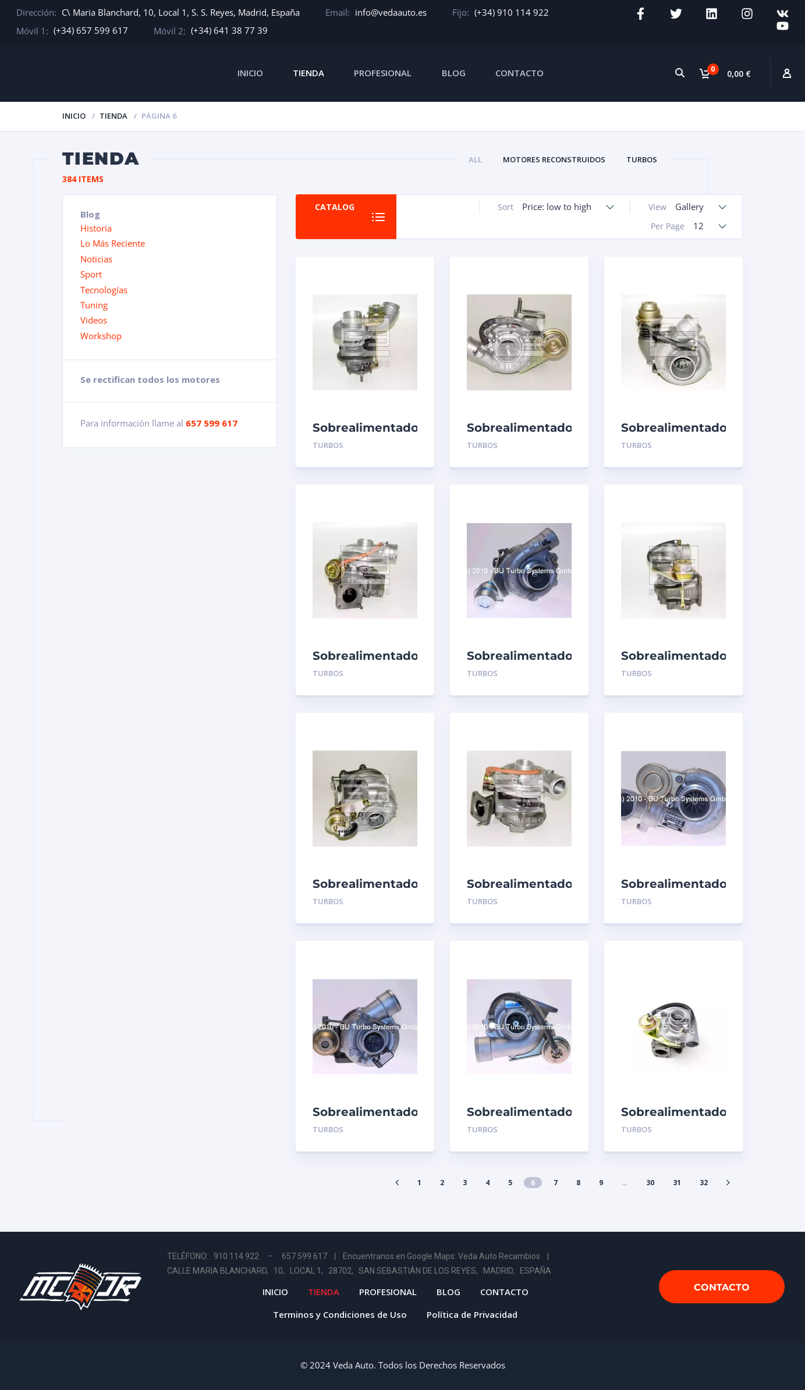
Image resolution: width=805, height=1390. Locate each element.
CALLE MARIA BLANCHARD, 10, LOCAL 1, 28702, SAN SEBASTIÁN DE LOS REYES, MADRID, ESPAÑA (359, 1270)
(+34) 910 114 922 (511, 12)
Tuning (94, 305)
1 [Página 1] (419, 1183)
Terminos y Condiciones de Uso (340, 1314)
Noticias (96, 259)
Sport (91, 274)
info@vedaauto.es (391, 12)
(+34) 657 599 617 (91, 30)
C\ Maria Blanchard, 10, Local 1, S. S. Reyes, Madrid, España (181, 12)
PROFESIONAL (383, 73)
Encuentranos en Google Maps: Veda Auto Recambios (441, 1256)
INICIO (250, 73)
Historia (96, 228)
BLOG (454, 73)
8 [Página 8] (578, 1183)
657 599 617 (211, 423)
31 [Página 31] (677, 1183)
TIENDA (308, 73)
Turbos (641, 159)
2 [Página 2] (442, 1183)
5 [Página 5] (510, 1183)
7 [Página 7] (556, 1183)
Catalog (334, 206)
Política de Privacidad (472, 1314)
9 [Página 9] (601, 1183)
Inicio (74, 116)
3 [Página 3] (465, 1183)
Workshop (101, 336)
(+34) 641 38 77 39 (229, 30)
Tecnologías (103, 290)
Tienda (113, 116)
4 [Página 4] (487, 1183)
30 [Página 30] (650, 1183)
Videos (93, 320)
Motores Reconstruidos (554, 159)
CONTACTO (519, 73)
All (475, 159)
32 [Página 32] (704, 1183)
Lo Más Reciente (112, 243)
